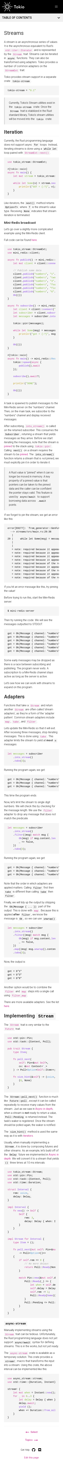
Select (31, 1432)
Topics (31, 1439)
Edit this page (31, 1457)
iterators (28, 1135)
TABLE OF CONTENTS (30, 17)
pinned (8, 446)
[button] (56, 6)
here (34, 240)
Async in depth (44, 1108)
